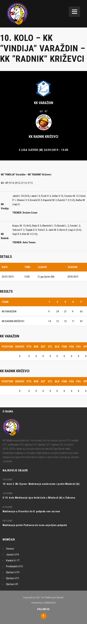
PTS (29, 346)
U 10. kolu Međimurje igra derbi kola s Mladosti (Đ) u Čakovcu (39, 497)
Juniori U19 (12, 554)
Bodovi (19, 346)
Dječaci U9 (12, 584)
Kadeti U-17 (12, 560)
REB (36, 346)
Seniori (10, 548)
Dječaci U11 (12, 578)
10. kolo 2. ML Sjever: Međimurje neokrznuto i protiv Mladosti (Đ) (41, 484)
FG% (78, 346)
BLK (57, 346)
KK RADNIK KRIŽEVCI (43, 137)
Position (7, 346)
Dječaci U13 (12, 572)
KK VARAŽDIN (43, 103)
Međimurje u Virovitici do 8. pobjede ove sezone (31, 511)
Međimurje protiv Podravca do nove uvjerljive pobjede (35, 525)
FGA (71, 346)
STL (50, 346)
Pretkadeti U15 (14, 566)
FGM (64, 346)
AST (43, 346)
